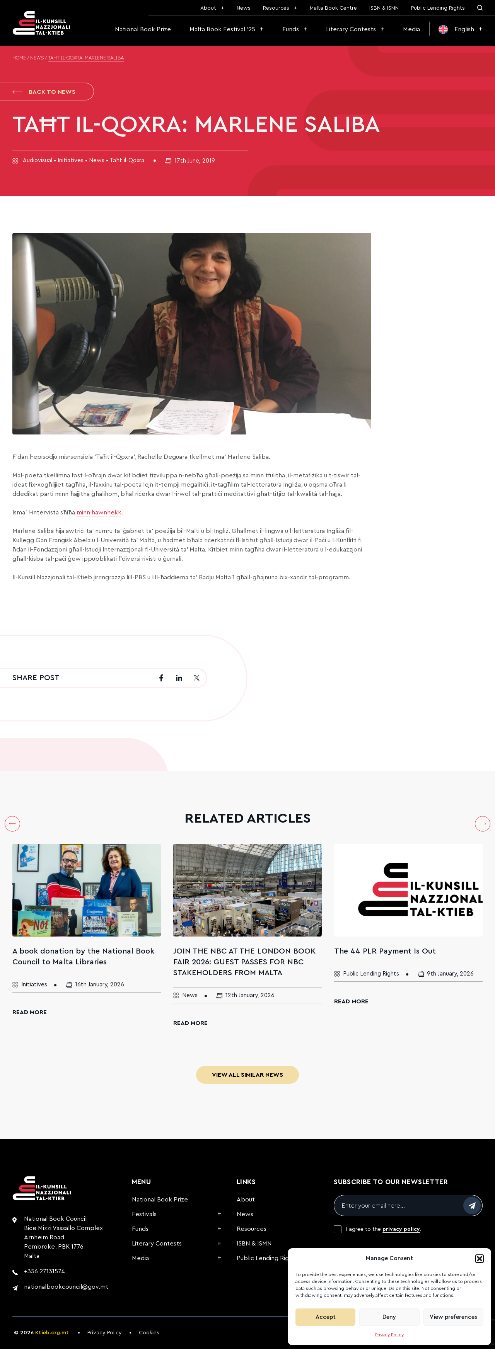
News (244, 8)
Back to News (43, 92)
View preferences (453, 1317)
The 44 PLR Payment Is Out (385, 951)
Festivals (144, 1214)
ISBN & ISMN (384, 8)
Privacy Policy (389, 1334)
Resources (276, 8)
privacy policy (401, 1229)
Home (19, 58)
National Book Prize (143, 29)
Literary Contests (351, 29)
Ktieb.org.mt (52, 1332)
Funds (290, 29)
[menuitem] (461, 29)
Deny (389, 1317)
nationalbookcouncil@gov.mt (66, 1287)
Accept (326, 1317)
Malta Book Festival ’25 (222, 29)
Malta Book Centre (333, 8)
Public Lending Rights (438, 8)
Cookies (149, 1332)
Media (411, 29)
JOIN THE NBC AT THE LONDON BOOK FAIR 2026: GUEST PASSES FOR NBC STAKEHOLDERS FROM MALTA (244, 962)
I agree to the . (384, 1229)
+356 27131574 (44, 1271)
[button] (479, 1258)
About (208, 8)
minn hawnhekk (99, 512)
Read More (29, 1012)
